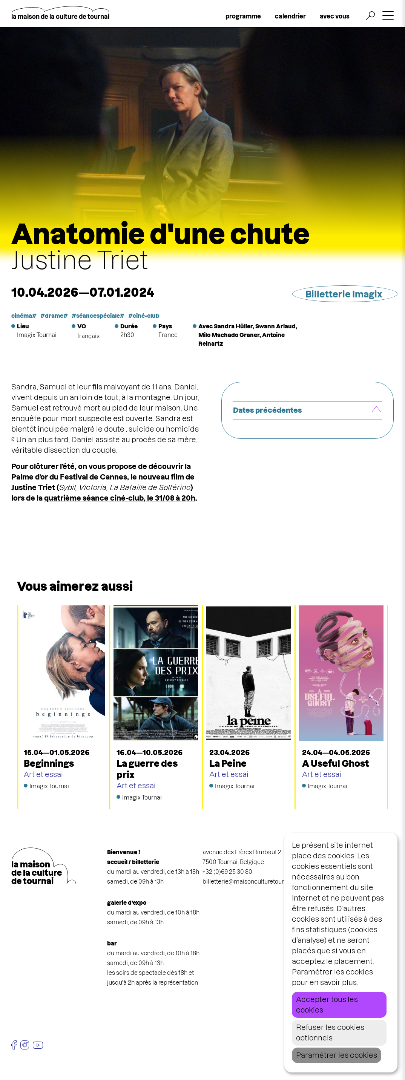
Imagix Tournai (37, 335)
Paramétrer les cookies (336, 1055)
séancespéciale (98, 316)
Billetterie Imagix (343, 294)
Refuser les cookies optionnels (330, 1032)
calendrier (290, 16)
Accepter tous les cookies (327, 1005)
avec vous (335, 16)
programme (243, 16)
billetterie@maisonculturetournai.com (254, 881)
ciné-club (146, 316)
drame (54, 316)
